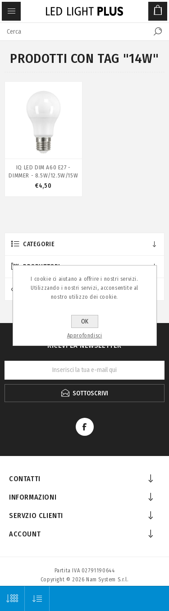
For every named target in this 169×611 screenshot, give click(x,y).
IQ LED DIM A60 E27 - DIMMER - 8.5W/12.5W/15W (43, 171)
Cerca (157, 31)
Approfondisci (84, 335)
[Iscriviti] (84, 370)
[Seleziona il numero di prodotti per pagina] (12, 598)
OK (84, 321)
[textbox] (75, 31)
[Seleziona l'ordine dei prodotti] (37, 598)
